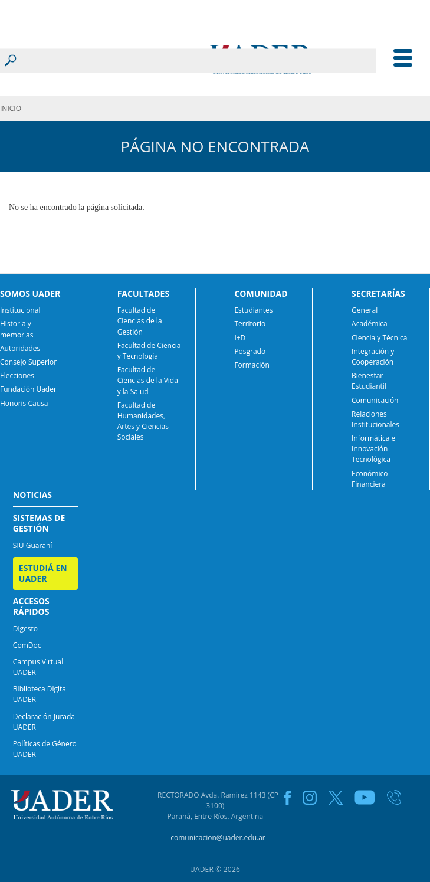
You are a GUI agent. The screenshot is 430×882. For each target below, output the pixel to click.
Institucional (20, 310)
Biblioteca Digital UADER (40, 694)
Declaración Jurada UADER (44, 721)
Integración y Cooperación (373, 356)
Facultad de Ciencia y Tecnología (149, 350)
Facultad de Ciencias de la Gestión (139, 320)
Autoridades (20, 348)
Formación (251, 365)
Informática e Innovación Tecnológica (373, 448)
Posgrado (249, 351)
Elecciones (17, 375)
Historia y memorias (17, 329)
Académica (370, 324)
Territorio (249, 324)
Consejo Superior (28, 362)
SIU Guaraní (32, 545)
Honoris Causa (24, 403)
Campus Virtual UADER (38, 667)
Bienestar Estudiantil (369, 380)
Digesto (25, 629)
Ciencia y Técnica (379, 338)
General (365, 310)
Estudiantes (253, 310)
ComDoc (27, 645)
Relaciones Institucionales (375, 419)
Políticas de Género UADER (45, 749)
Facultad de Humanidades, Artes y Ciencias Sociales (143, 421)
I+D (239, 338)
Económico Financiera (370, 478)
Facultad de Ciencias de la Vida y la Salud (147, 380)
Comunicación (375, 400)
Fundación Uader (28, 389)
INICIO (10, 108)
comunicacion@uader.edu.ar (217, 837)
